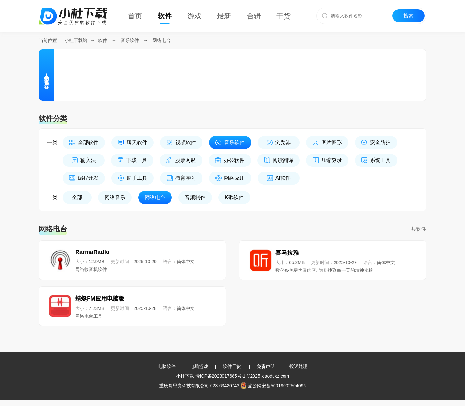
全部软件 (88, 142)
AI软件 (283, 178)
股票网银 (185, 160)
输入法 (88, 160)
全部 (77, 197)
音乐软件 (130, 40)
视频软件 (185, 142)
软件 (165, 16)
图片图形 (331, 142)
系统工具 (380, 160)
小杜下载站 (76, 40)
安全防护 (380, 142)
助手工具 (137, 178)
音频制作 (195, 197)
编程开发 (88, 178)
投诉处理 (298, 366)
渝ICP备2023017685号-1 (220, 376)
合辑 (254, 16)
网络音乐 (115, 197)
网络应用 (234, 178)
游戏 (194, 16)
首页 (135, 16)
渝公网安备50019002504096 (273, 385)
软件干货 (232, 366)
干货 (283, 16)
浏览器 (283, 142)
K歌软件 (234, 197)
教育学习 (185, 178)
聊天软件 (137, 142)
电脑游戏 (199, 366)
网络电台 (161, 40)
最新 (224, 16)
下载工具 (136, 160)
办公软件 (234, 160)
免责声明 (266, 366)
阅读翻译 (283, 160)
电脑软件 (167, 366)
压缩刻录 (331, 160)
